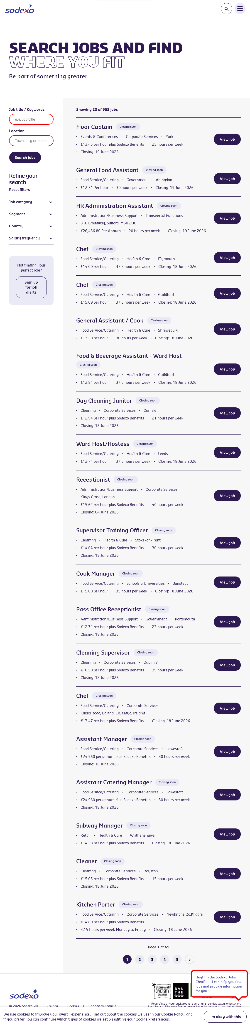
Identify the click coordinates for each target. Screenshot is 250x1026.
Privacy (52, 1006)
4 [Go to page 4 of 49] (165, 959)
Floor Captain (94, 127)
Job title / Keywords (26, 109)
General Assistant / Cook (109, 320)
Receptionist (93, 479)
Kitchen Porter (95, 904)
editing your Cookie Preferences (141, 1019)
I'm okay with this (225, 1016)
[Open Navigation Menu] (240, 8)
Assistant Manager (101, 739)
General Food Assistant (107, 170)
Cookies (73, 1006)
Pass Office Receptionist (108, 609)
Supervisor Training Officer (112, 530)
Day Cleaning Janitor (104, 400)
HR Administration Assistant (114, 206)
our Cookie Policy (169, 1014)
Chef (82, 249)
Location (17, 130)
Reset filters (19, 189)
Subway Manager (99, 825)
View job (227, 139)
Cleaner (86, 861)
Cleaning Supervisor (103, 652)
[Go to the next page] (189, 959)
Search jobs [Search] (25, 157)
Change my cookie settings (102, 1006)
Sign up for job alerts (31, 287)
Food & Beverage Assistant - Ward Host (129, 356)
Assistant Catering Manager (114, 782)
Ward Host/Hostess (102, 444)
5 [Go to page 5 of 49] (177, 959)
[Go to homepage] (19, 8)
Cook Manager (95, 573)
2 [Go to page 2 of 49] (140, 959)
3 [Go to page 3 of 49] (152, 959)
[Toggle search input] (226, 8)
